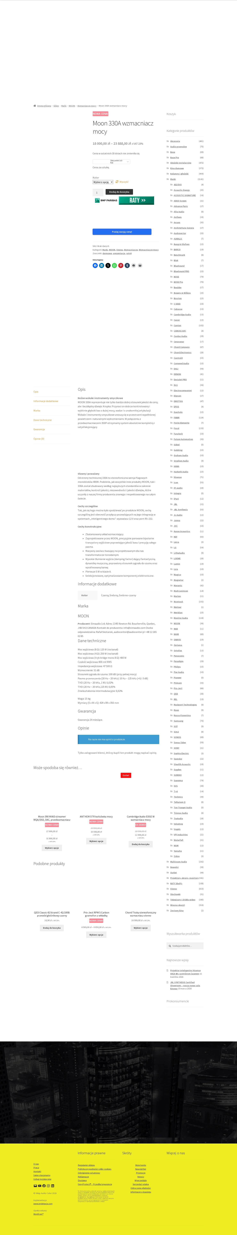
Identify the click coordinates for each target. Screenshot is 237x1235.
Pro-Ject (178, 688)
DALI (176, 368)
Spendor (178, 758)
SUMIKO (178, 775)
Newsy (140, 1176)
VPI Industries (181, 834)
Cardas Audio (180, 336)
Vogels (177, 829)
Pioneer (177, 677)
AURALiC (178, 238)
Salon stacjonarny (41, 1175)
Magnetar (178, 580)
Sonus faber (180, 742)
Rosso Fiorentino (182, 715)
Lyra (176, 569)
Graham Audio (181, 455)
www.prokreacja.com (42, 1203)
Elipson (177, 395)
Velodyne (178, 823)
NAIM (176, 634)
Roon (176, 710)
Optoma (178, 645)
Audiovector (180, 233)
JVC (175, 525)
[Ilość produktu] (98, 192)
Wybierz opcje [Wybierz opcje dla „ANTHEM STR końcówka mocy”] (96, 782)
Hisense (178, 477)
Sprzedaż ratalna (141, 1184)
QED (176, 693)
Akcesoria (175, 141)
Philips (177, 666)
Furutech (178, 433)
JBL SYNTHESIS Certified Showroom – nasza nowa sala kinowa (185, 985)
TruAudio (178, 818)
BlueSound (179, 265)
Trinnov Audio (181, 813)
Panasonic (179, 655)
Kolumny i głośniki (179, 173)
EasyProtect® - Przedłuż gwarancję (95, 1184)
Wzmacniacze (131, 245)
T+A (176, 791)
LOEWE (177, 558)
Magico (177, 574)
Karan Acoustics (182, 531)
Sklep (56, 105)
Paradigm (178, 661)
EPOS (176, 406)
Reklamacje (83, 1176)
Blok (176, 260)
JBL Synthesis (181, 509)
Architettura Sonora (184, 227)
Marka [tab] (36, 351)
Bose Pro (174, 157)
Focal (176, 428)
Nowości (174, 867)
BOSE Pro (178, 282)
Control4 (178, 357)
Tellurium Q (179, 802)
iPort (176, 498)
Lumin (177, 563)
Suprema (178, 780)
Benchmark (179, 254)
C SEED (177, 303)
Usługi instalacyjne (42, 1179)
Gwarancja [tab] (39, 370)
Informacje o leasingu (140, 1191)
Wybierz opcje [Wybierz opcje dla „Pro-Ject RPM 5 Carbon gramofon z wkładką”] (96, 875)
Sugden (177, 769)
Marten (177, 596)
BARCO (177, 249)
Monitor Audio (181, 618)
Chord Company (182, 347)
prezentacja (119, 249)
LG (175, 547)
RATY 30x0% (176, 883)
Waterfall (178, 840)
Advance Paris (181, 206)
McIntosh (178, 601)
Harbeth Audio (181, 471)
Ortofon (178, 650)
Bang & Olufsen (181, 244)
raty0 (129, 249)
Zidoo (177, 856)
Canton (177, 325)
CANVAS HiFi (180, 330)
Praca (36, 1167)
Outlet (173, 872)
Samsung (178, 720)
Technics (178, 796)
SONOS (177, 737)
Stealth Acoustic (182, 764)
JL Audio (178, 515)
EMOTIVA (178, 401)
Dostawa (82, 1180)
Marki (63, 105)
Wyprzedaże (141, 1180)
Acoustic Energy (182, 190)
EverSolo (178, 412)
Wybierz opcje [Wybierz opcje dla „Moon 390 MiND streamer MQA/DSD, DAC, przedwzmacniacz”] (52, 788)
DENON (177, 374)
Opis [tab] (35, 332)
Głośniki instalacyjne (180, 162)
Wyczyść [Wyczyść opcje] (124, 181)
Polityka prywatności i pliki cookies (94, 1169)
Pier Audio (179, 672)
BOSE (176, 276)
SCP (176, 726)
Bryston (178, 298)
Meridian (178, 612)
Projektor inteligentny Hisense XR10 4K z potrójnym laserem (185, 972)
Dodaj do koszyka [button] (140, 785)
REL (175, 699)
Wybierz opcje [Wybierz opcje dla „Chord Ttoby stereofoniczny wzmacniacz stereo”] (141, 868)
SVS (176, 785)
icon (176, 482)
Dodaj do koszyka (119, 191)
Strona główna (44, 105)
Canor (177, 320)
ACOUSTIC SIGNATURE (185, 195)
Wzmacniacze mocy (86, 105)
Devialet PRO (180, 379)
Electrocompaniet (183, 390)
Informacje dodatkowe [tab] (45, 342)
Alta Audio (179, 211)
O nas (36, 1163)
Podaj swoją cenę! (108, 231)
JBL (175, 504)
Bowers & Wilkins (182, 292)
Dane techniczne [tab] (42, 360)
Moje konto (140, 1165)
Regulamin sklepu (86, 1165)
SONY (176, 747)
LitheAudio (179, 552)
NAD (176, 628)
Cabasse (178, 309)
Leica (176, 542)
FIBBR (176, 417)
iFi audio (178, 487)
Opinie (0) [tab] (38, 379)
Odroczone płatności (141, 1188)
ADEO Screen (180, 200)
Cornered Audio (181, 363)
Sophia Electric (181, 753)
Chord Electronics (182, 352)
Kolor (96, 177)
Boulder (177, 287)
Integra (177, 493)
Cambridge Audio (182, 314)
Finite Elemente (181, 422)
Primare (178, 682)
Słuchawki (175, 894)
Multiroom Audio (178, 861)
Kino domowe (177, 168)
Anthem (178, 217)
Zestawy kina (177, 910)
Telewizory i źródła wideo (182, 899)
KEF (175, 536)
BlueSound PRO (181, 271)
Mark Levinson (181, 590)
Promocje (140, 1172)
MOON (72, 105)
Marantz (178, 585)
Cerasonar (179, 341)
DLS (176, 385)
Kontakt (37, 1171)
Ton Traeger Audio (183, 807)
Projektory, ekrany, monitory (184, 878)
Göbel (177, 444)
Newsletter (140, 1169)
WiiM (176, 845)
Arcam (177, 222)
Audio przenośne (178, 146)
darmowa (107, 249)
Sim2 (176, 731)
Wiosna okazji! (177, 905)
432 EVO (178, 184)
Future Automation (183, 439)
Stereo (119, 245)
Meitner (177, 607)
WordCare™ (38, 1214)
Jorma (177, 520)
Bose (172, 152)
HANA (176, 466)
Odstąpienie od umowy (89, 1172)
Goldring (178, 450)
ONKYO (177, 639)
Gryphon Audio (181, 460)
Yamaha (178, 851)
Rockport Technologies (185, 704)
